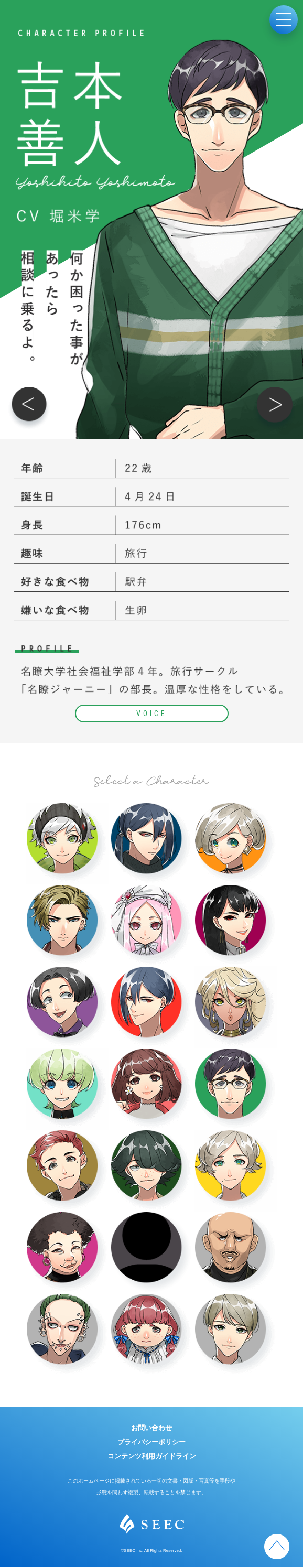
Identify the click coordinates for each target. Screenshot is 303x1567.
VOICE (151, 713)
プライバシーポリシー (151, 1442)
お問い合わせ (151, 1428)
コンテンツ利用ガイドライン (151, 1456)
